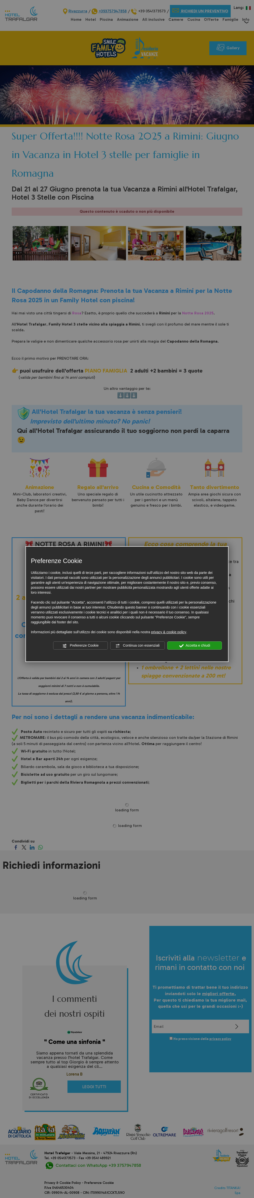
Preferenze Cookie (81, 645)
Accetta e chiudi (194, 645)
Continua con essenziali (138, 645)
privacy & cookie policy (168, 632)
